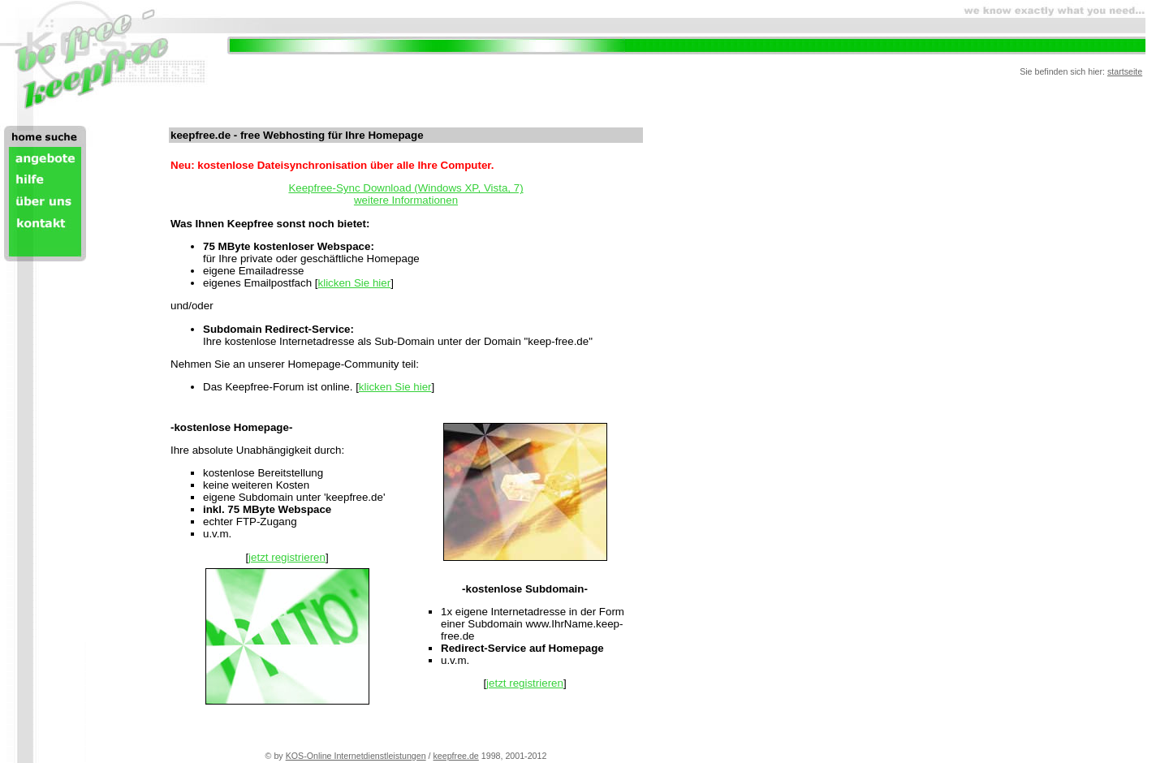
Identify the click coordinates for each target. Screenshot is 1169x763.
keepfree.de (456, 756)
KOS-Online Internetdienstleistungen (356, 756)
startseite (1124, 71)
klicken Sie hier (354, 283)
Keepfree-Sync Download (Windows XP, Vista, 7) (405, 188)
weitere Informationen (406, 200)
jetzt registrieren (287, 557)
